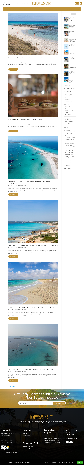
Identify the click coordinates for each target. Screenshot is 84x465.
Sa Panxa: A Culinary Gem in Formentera (25, 120)
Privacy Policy (70, 462)
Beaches (67, 119)
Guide (65, 104)
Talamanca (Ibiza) (69, 162)
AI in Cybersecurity (68, 88)
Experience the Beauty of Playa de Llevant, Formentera (31, 307)
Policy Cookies (61, 462)
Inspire (65, 118)
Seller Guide (67, 168)
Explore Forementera (61, 9)
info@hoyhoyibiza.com (71, 438)
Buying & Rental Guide (19, 9)
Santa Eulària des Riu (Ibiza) (51, 445)
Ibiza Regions (49, 9)
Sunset (66, 123)
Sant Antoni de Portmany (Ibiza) (52, 438)
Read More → (13, 69)
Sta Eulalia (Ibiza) (69, 160)
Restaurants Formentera (29, 449)
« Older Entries (11, 386)
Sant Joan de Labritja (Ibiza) (51, 440)
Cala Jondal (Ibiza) (69, 133)
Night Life (67, 108)
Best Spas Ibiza (5, 438)
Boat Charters (68, 121)
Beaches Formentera (28, 446)
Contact (71, 9)
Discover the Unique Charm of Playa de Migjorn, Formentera (33, 245)
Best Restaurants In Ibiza (7, 433)
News (65, 127)
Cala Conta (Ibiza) (69, 131)
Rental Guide (67, 165)
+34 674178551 (70, 434)
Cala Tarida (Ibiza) (69, 137)
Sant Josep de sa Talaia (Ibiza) (52, 442)
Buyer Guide (67, 91)
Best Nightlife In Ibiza (6, 442)
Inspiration (40, 9)
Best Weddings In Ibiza (6, 440)
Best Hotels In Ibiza (6, 435)
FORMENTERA (67, 94)
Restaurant (67, 110)
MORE (77, 9)
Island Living (31, 9)
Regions (66, 130)
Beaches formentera (21, 60)
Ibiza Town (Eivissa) (69, 139)
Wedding (67, 114)
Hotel (66, 106)
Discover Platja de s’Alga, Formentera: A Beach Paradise (31, 369)
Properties (8, 9)
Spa (66, 112)
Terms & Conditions (50, 462)
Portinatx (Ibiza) (69, 143)
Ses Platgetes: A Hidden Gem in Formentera (26, 58)
